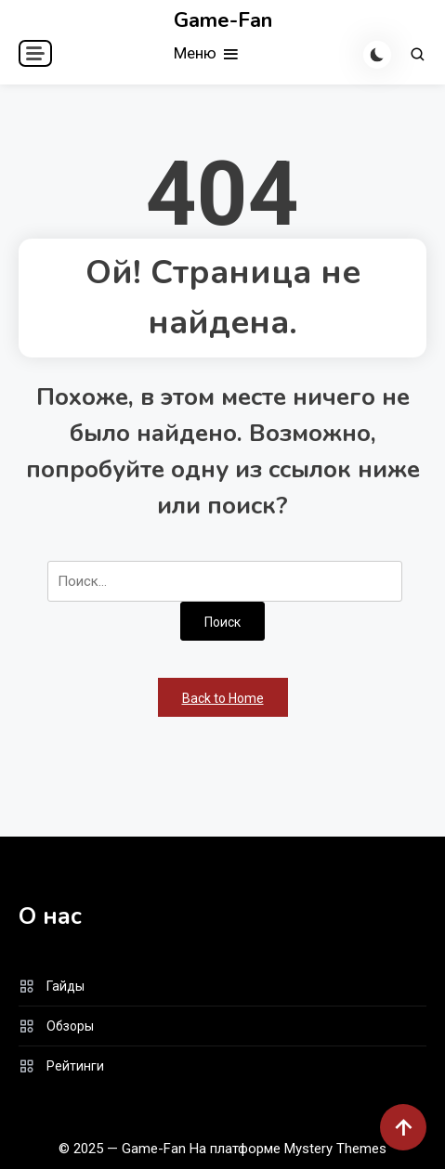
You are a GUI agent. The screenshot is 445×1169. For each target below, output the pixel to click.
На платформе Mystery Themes (288, 1148)
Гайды (65, 986)
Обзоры (70, 1026)
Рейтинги (75, 1066)
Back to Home (223, 698)
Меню (207, 54)
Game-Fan (223, 20)
